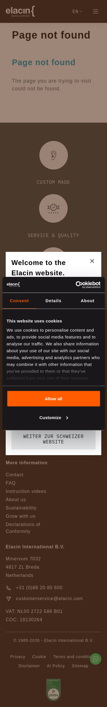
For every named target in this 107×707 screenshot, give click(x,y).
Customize (53, 417)
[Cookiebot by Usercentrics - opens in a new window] (76, 284)
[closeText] (92, 261)
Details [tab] (53, 300)
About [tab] (87, 300)
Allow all (53, 398)
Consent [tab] (19, 300)
